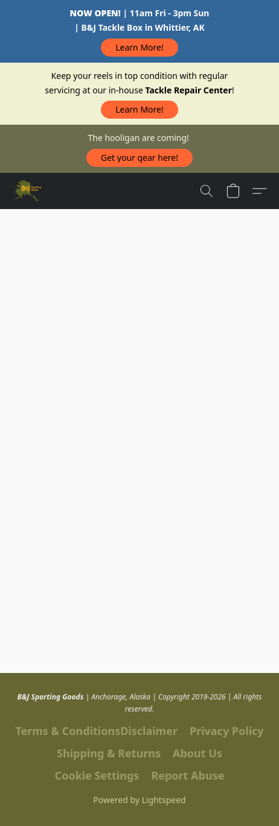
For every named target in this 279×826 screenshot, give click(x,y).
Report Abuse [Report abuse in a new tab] (187, 775)
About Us (197, 753)
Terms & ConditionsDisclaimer (96, 731)
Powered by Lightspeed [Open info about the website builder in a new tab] (139, 800)
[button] (140, 48)
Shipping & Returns (109, 753)
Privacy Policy (227, 731)
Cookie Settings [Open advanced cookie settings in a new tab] (97, 775)
